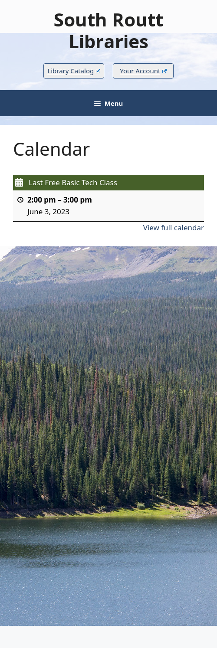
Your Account (143, 70)
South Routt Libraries (108, 30)
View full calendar (173, 227)
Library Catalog (73, 70)
